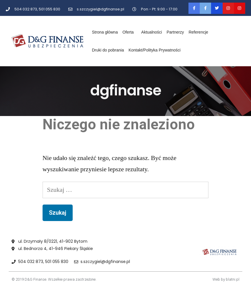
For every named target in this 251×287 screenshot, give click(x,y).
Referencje (198, 32)
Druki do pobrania (108, 50)
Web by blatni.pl (225, 279)
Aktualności (151, 32)
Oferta (129, 32)
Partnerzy (175, 32)
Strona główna (105, 32)
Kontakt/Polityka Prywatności (155, 50)
